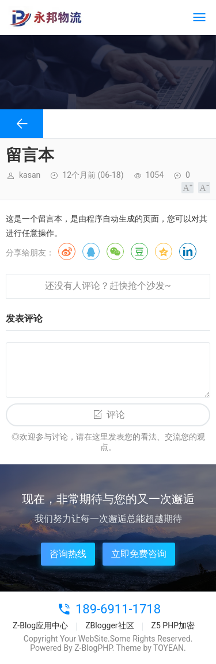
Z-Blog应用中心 (40, 625)
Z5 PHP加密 (173, 625)
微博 (66, 251)
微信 (115, 251)
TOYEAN (168, 647)
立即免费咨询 (138, 553)
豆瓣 (139, 251)
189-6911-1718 (118, 609)
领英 (187, 251)
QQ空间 (163, 251)
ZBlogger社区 (109, 625)
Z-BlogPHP (93, 647)
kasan (29, 175)
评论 (116, 414)
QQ (91, 251)
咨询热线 (68, 553)
